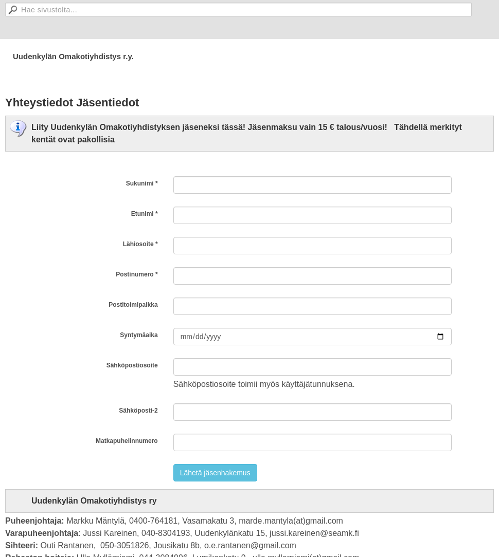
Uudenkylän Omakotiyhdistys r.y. (73, 56)
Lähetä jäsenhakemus (215, 473)
